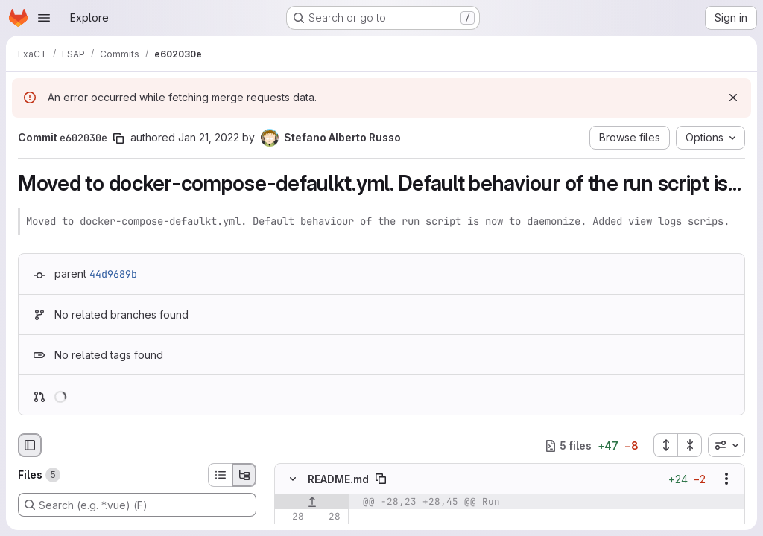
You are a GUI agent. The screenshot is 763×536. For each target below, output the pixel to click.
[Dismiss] (733, 97)
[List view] (220, 475)
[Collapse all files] (690, 445)
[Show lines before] (312, 502)
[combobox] (726, 445)
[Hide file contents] (293, 479)
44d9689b (113, 274)
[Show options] (726, 479)
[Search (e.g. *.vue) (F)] (137, 505)
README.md (338, 479)
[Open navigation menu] (44, 18)
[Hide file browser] (30, 445)
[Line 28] (291, 517)
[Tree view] (244, 475)
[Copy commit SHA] (118, 138)
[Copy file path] (381, 479)
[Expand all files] (665, 445)
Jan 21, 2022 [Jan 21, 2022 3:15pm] (208, 137)
